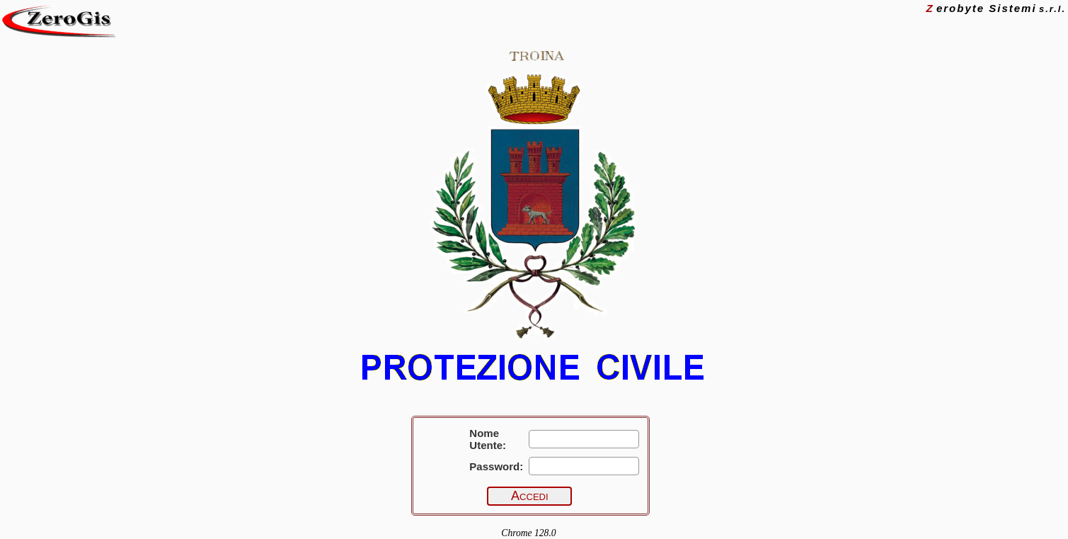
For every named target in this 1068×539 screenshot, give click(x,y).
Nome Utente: (487, 439)
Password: (496, 466)
